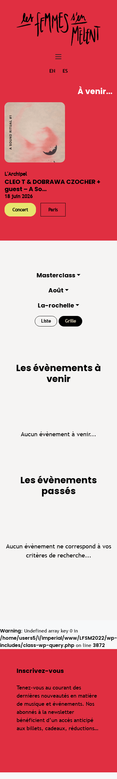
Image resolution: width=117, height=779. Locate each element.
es (65, 71)
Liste (46, 320)
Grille (70, 320)
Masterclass (56, 275)
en (52, 71)
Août (55, 290)
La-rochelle (56, 305)
